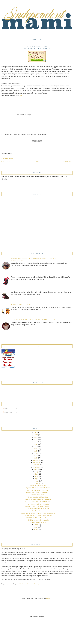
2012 (35, 453)
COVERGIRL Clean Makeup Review (38, 518)
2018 (35, 439)
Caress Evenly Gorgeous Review (38, 509)
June (36, 474)
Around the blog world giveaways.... (38, 492)
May (36, 476)
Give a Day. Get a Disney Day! (38, 497)
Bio (41, 39)
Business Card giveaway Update (38, 490)
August (36, 469)
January (37, 525)
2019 (35, 437)
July (36, 472)
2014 (35, 449)
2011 (35, 455)
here (20, 95)
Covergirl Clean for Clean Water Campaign (38, 515)
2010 (35, 458)
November (36, 462)
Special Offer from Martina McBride (38, 488)
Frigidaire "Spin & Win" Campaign (38, 520)
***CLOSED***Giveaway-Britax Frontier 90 (28, 274)
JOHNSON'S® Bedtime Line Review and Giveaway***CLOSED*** (35, 319)
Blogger (48, 598)
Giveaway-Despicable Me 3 (21, 304)
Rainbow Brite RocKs (38, 495)
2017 (35, 442)
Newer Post (68, 161)
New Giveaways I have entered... (38, 504)
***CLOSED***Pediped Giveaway (23, 289)
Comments (7, 412)
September (36, 467)
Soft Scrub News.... (38, 511)
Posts (5, 408)
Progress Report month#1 (38, 522)
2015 (35, 446)
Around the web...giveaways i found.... (38, 506)
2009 (35, 527)
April (36, 478)
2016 (35, 444)
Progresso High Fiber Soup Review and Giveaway (38, 513)
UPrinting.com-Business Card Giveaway (38, 499)
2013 (35, 451)
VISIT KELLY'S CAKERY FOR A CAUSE (38, 502)
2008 (35, 529)
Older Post (6, 161)
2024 (36, 432)
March (37, 481)
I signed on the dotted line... (38, 485)
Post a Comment (7, 158)
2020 (36, 435)
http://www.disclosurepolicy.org (29, 584)
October (36, 465)
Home (34, 39)
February (37, 483)
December (36, 460)
